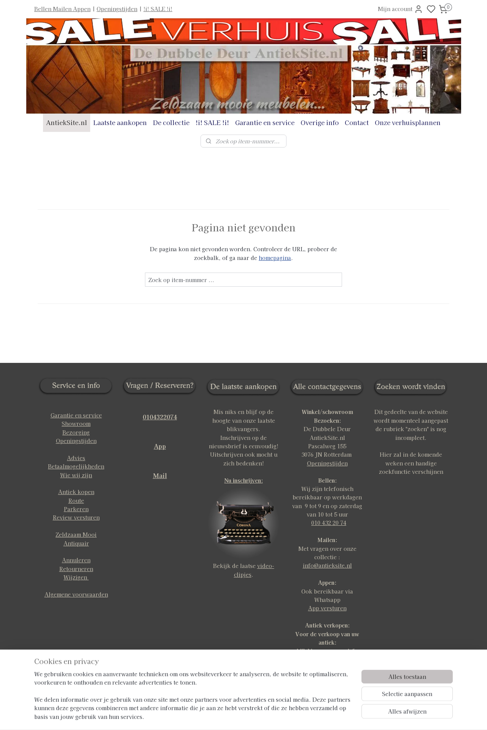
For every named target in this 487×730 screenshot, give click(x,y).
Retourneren (76, 569)
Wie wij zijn (76, 475)
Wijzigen (76, 577)
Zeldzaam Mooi (76, 534)
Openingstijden (117, 9)
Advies (76, 458)
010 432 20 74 (328, 522)
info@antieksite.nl (327, 565)
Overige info (320, 122)
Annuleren (76, 560)
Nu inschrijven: (243, 480)
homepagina (275, 258)
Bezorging (76, 432)
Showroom (76, 423)
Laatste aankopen (120, 122)
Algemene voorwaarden (76, 594)
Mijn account (400, 9)
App (160, 446)
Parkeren (76, 509)
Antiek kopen (76, 492)
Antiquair (76, 543)
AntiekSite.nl (66, 122)
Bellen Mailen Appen (62, 9)
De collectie (171, 122)
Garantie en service (264, 122)
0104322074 (160, 416)
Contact (357, 122)
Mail (160, 475)
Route (76, 500)
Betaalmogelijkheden (76, 466)
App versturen (327, 608)
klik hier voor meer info (327, 651)
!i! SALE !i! (157, 9)
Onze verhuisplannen (408, 122)
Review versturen (76, 517)
